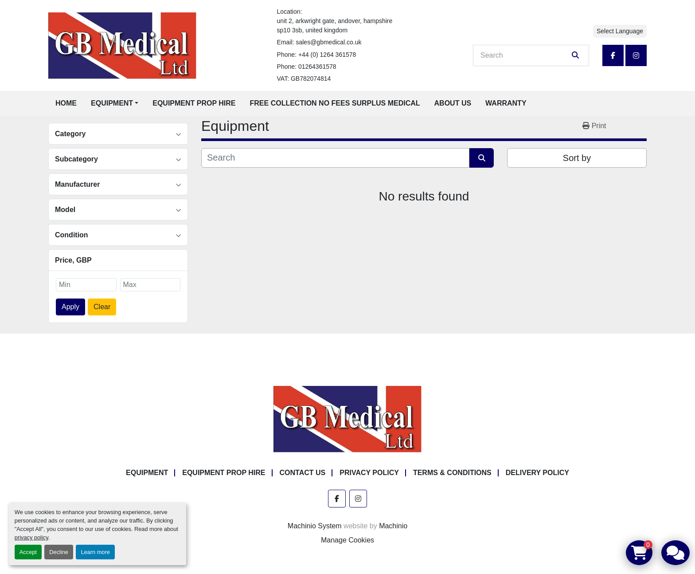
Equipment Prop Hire (193, 103)
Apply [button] (70, 307)
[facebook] (613, 55)
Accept (28, 552)
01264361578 (317, 66)
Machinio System (315, 526)
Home (66, 103)
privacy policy (31, 537)
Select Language (620, 31)
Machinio (393, 526)
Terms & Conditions (452, 472)
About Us (453, 103)
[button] (114, 103)
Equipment (112, 103)
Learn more (95, 552)
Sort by (577, 158)
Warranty (505, 103)
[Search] (524, 55)
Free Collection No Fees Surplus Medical (335, 103)
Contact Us (303, 472)
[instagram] (636, 55)
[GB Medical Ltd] (347, 419)
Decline (58, 552)
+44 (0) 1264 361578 (327, 54)
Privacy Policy (369, 472)
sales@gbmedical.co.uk (328, 42)
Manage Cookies (347, 540)
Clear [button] (102, 307)
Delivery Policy (537, 472)
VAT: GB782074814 (304, 78)
